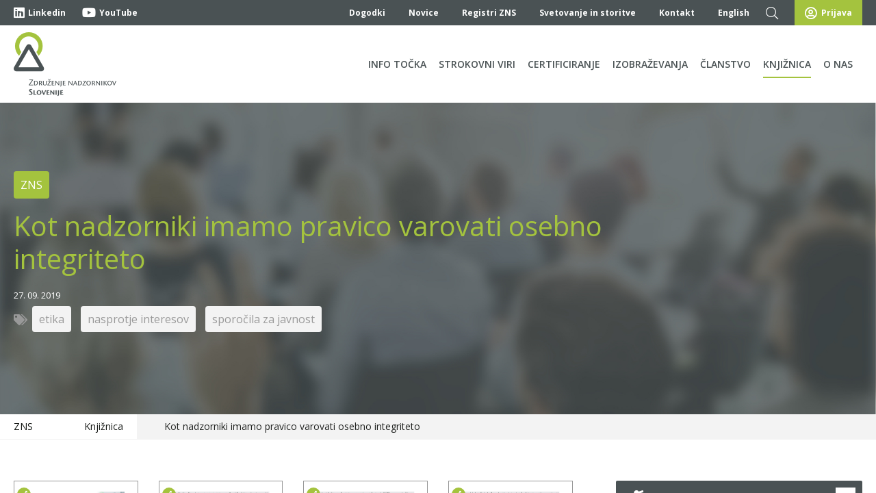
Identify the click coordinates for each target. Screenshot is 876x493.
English (733, 12)
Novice (424, 12)
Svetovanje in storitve (587, 12)
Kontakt (677, 12)
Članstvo (725, 64)
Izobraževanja (650, 64)
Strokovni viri (477, 64)
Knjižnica (787, 64)
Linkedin (40, 12)
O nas (838, 64)
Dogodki (367, 12)
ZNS (23, 426)
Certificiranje (564, 64)
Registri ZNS (489, 12)
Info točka (397, 64)
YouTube (110, 12)
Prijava (828, 13)
